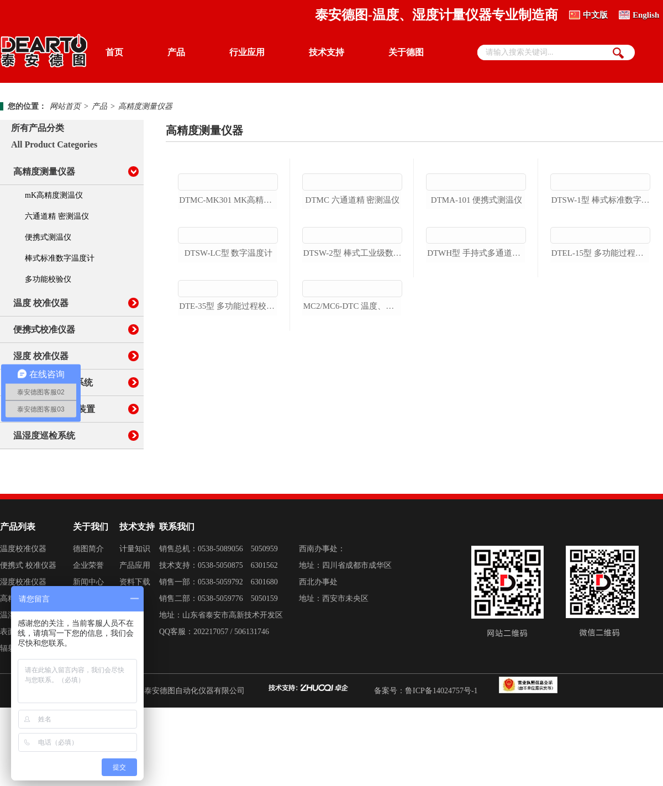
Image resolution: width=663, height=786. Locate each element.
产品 (176, 52)
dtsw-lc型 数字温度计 (229, 380)
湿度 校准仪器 (41, 356)
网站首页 (65, 106)
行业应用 (247, 52)
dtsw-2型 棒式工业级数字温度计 (352, 380)
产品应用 (134, 644)
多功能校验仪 (48, 279)
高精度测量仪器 (145, 106)
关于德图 (406, 52)
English (646, 14)
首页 (114, 52)
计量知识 (134, 627)
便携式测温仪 (48, 237)
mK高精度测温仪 (54, 195)
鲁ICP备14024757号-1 (441, 769)
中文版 (595, 14)
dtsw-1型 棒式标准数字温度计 (600, 263)
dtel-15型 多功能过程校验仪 (600, 380)
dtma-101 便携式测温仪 (476, 263)
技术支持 (326, 52)
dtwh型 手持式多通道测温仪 (476, 380)
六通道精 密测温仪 (57, 216)
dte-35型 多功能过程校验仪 (228, 497)
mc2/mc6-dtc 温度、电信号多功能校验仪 (352, 497)
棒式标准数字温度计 (59, 258)
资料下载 (134, 660)
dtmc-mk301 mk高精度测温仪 (228, 263)
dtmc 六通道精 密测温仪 (353, 263)
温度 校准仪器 (41, 303)
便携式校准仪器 (44, 329)
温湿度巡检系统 (44, 435)
